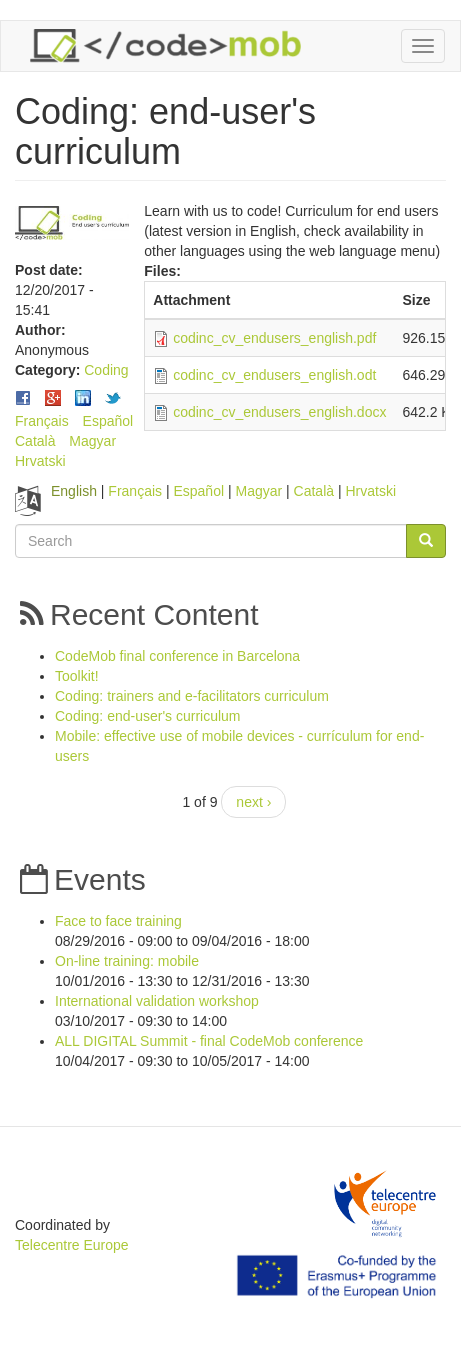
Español (108, 421)
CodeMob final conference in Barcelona (177, 656)
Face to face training (118, 921)
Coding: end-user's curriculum (148, 716)
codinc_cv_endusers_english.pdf (274, 338)
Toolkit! (77, 676)
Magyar (92, 441)
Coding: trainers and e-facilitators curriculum (192, 696)
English (74, 491)
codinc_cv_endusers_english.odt (274, 375)
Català (35, 441)
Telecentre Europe (72, 1245)
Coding (106, 370)
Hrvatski (40, 461)
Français (42, 421)
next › (253, 802)
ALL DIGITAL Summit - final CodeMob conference (209, 1041)
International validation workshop (157, 1001)
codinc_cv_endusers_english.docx (279, 412)
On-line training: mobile (127, 961)
